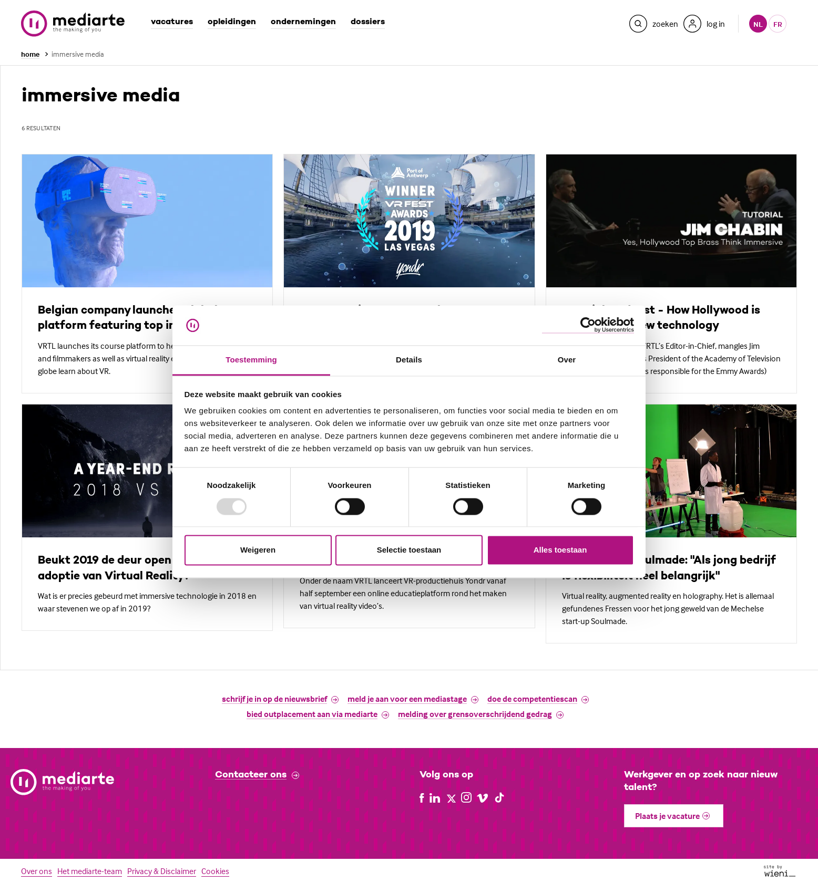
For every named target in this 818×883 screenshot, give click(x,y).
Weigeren (257, 550)
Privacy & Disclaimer (161, 871)
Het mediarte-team (89, 871)
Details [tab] (409, 360)
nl (758, 23)
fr (777, 23)
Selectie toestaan (409, 550)
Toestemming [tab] (251, 360)
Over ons (36, 871)
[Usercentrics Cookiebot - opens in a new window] (588, 325)
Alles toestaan (560, 550)
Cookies (215, 871)
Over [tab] (567, 360)
